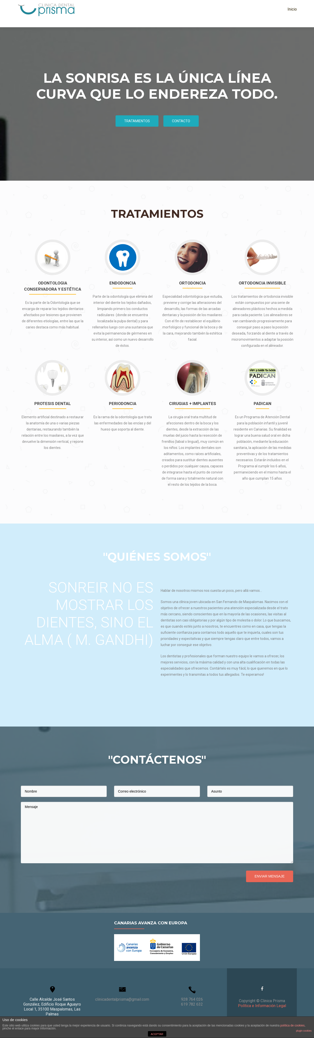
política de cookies (292, 1025)
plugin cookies (304, 1030)
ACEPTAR (157, 1034)
